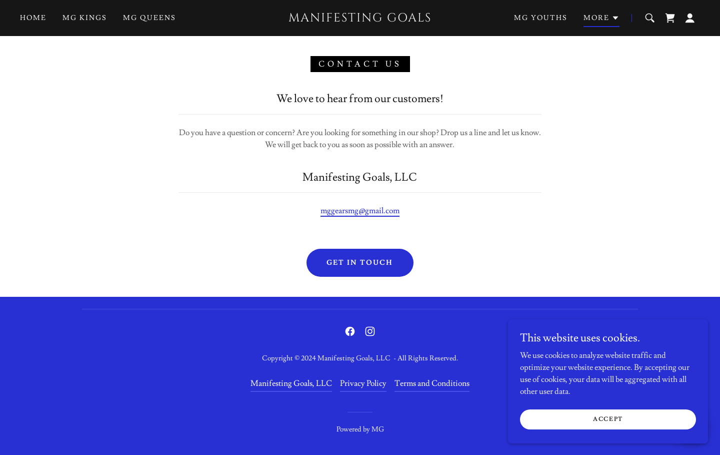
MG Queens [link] (149, 18)
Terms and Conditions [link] (432, 383)
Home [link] (33, 18)
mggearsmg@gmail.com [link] (360, 211)
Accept (608, 419)
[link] (359, 19)
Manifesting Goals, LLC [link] (291, 383)
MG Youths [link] (541, 18)
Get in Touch (359, 262)
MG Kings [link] (84, 18)
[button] (602, 19)
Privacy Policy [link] (363, 383)
